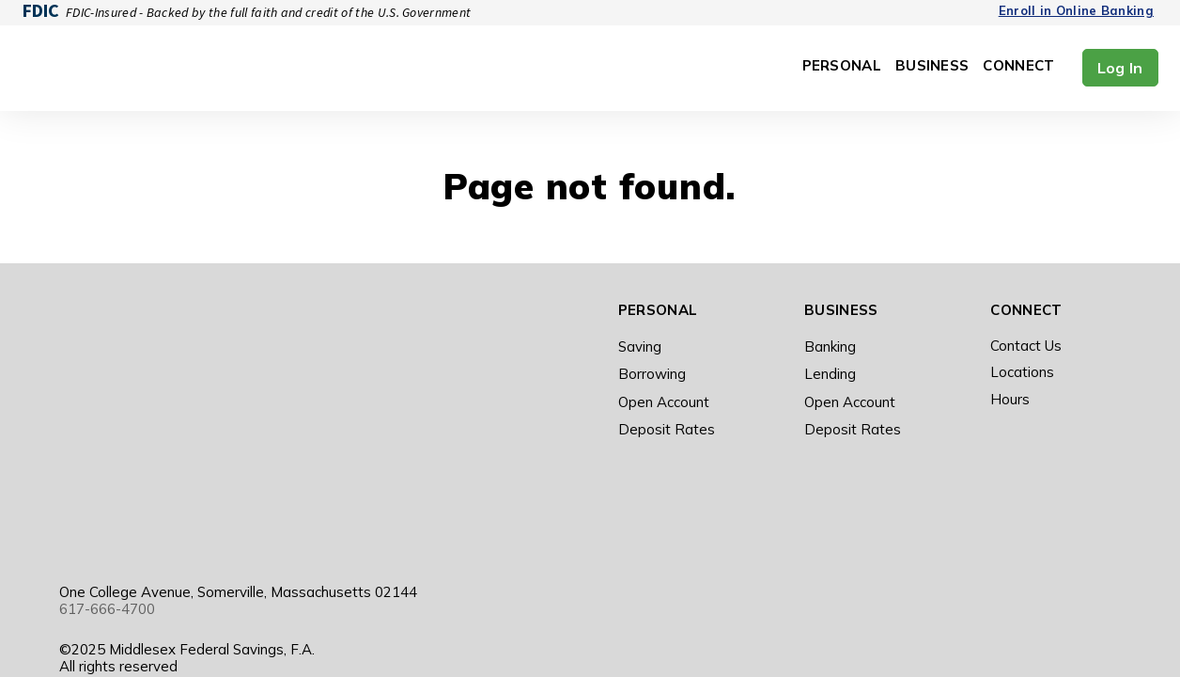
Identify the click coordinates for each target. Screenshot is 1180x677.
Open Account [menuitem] (663, 402)
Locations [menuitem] (1022, 372)
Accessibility (751, 523)
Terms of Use (755, 506)
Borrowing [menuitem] (652, 374)
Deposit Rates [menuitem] (666, 429)
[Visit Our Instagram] (1050, 507)
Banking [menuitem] (830, 346)
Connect (1018, 66)
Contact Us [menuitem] (1026, 345)
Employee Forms (857, 523)
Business (932, 66)
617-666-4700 (107, 380)
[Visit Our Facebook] (1009, 507)
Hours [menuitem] (1010, 399)
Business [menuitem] (840, 310)
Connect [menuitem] (1026, 310)
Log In (1120, 67)
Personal (841, 66)
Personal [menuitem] (657, 310)
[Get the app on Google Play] (504, 508)
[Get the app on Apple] (450, 508)
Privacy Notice (858, 506)
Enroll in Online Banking (1076, 10)
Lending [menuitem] (830, 374)
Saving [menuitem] (639, 346)
